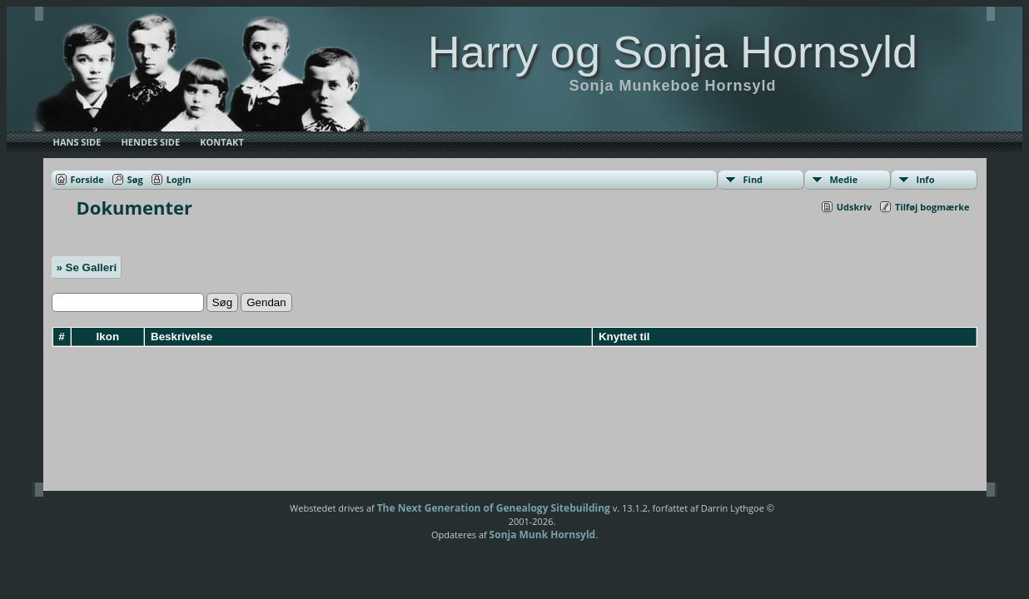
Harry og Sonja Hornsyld (672, 52)
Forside (87, 179)
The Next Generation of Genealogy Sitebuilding (493, 508)
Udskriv (854, 206)
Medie (844, 179)
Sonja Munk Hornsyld (543, 534)
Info (926, 179)
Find (753, 179)
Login (179, 179)
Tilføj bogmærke (932, 206)
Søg (135, 179)
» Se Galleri (87, 267)
